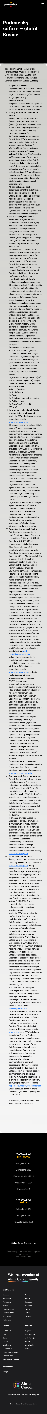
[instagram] (24, 1233)
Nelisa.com (7, 1320)
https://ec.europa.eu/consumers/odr (25, 1086)
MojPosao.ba (30, 1334)
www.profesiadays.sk (18, 422)
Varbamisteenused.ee (11, 1359)
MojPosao (28, 1331)
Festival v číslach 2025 (23, 1176)
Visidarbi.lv (7, 1345)
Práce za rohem (8, 1313)
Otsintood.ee (7, 1349)
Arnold (27, 1295)
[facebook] (30, 1233)
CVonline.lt (7, 1331)
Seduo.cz (28, 1302)
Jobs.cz (6, 1295)
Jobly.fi (5, 1372)
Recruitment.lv (8, 1356)
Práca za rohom (8, 1309)
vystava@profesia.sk (18, 1008)
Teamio (27, 1298)
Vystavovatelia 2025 (23, 1183)
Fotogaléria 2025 (23, 1163)
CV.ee (5, 1338)
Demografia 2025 (23, 1170)
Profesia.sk (7, 1298)
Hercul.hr (28, 1341)
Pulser (27, 1349)
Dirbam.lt (6, 1341)
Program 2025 (23, 1189)
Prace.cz (6, 1305)
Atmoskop (7, 1316)
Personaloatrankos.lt (10, 1352)
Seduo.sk (28, 1305)
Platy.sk (27, 1313)
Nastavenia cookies (23, 1256)
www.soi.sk (14, 1032)
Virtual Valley (29, 1345)
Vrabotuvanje (30, 1338)
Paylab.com (29, 1316)
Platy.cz (27, 1309)
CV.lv (4, 1334)
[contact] (18, 1233)
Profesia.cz (7, 1302)
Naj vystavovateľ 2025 (23, 1222)
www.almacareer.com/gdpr (20, 773)
